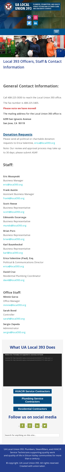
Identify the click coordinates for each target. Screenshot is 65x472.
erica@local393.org (44, 142)
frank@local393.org (13, 198)
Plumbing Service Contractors (32, 400)
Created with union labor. (32, 465)
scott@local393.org (13, 211)
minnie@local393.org (14, 305)
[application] (32, 370)
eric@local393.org (13, 184)
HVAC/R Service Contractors (32, 391)
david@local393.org (13, 280)
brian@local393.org (13, 239)
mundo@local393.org (14, 225)
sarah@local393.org (14, 318)
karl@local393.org (13, 252)
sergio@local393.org (14, 332)
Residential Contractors (32, 408)
